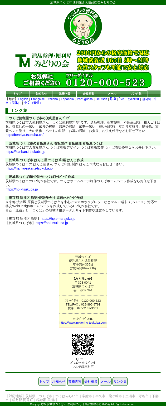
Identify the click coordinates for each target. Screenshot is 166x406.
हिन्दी (113, 99)
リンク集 (136, 93)
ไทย (122, 99)
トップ (17, 93)
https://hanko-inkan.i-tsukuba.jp (29, 168)
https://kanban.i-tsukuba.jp (25, 152)
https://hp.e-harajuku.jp (58, 219)
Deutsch (101, 99)
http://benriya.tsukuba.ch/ (24, 135)
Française (38, 99)
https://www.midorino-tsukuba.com (83, 322)
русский (133, 99)
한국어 (146, 99)
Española (67, 99)
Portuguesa (85, 99)
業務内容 (64, 93)
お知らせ (41, 93)
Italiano (53, 99)
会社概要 (88, 93)
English (23, 99)
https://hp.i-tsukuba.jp (21, 189)
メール (112, 93)
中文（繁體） (33, 103)
